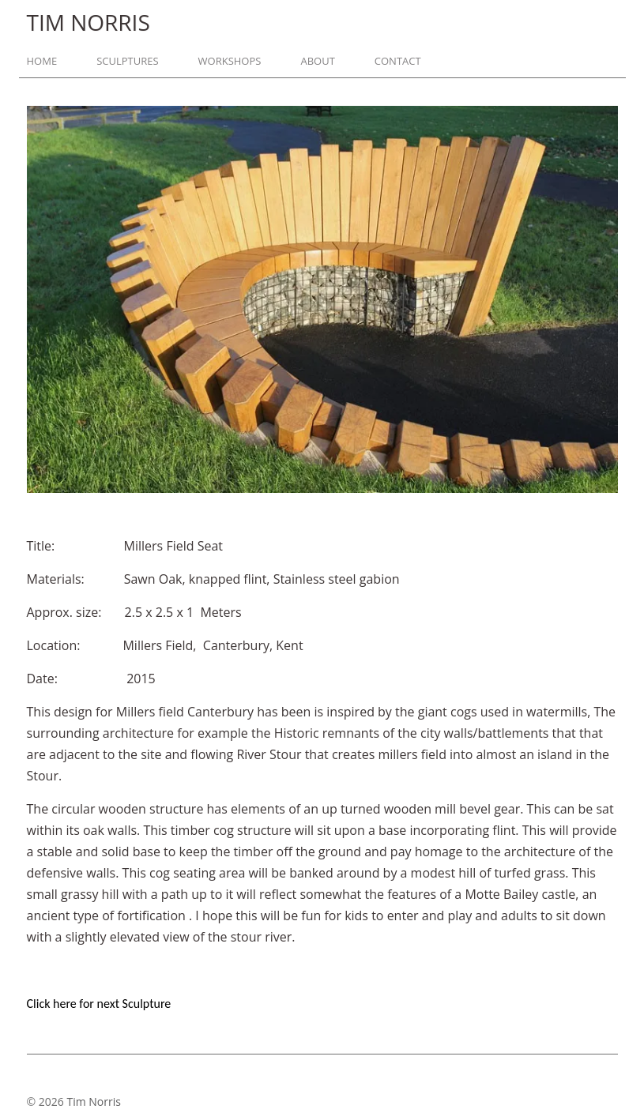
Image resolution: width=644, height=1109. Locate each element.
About (317, 61)
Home (42, 61)
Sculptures (127, 61)
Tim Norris (93, 1101)
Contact (398, 61)
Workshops (230, 61)
